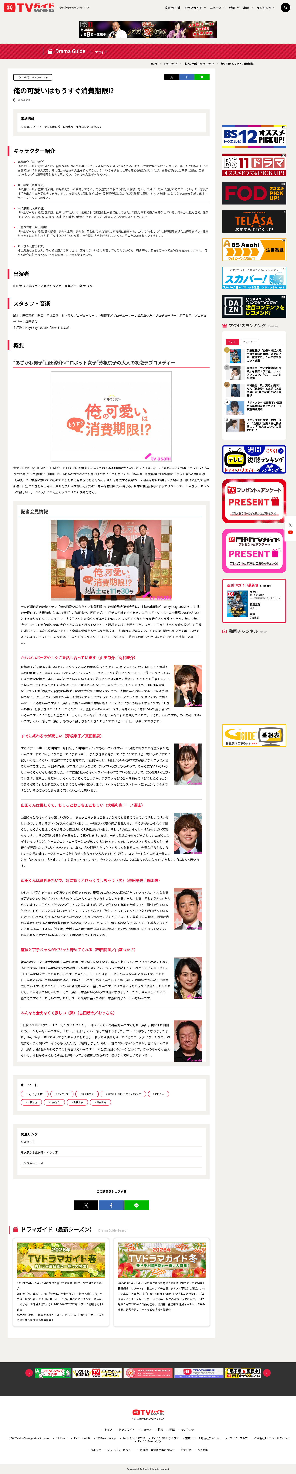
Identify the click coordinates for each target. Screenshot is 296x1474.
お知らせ (95, 1450)
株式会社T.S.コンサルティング (272, 1438)
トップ (108, 1429)
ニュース (217, 7)
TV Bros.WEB (82, 1438)
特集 (234, 7)
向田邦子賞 (172, 7)
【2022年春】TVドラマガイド (32, 77)
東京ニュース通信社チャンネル (203, 1438)
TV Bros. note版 (106, 1438)
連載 (248, 7)
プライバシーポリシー (120, 1450)
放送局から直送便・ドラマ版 (39, 1152)
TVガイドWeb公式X (149, 1441)
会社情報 (203, 1450)
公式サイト (28, 1142)
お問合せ (186, 1450)
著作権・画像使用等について (157, 1450)
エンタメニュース (32, 1163)
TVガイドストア (238, 1438)
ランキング (265, 7)
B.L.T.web (61, 1438)
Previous (29, 1373)
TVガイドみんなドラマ (165, 1438)
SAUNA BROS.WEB (134, 1438)
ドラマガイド (195, 7)
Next (267, 1373)
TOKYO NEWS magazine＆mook (29, 1438)
